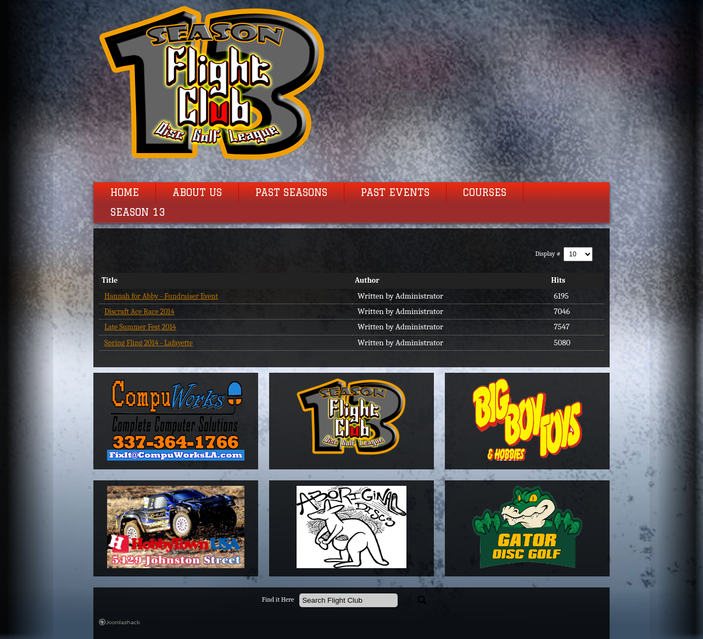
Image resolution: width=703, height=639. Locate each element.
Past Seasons (291, 192)
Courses (484, 192)
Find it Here (278, 599)
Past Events (395, 192)
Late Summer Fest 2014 (140, 327)
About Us (197, 192)
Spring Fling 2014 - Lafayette (148, 342)
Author (367, 280)
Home (124, 192)
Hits (558, 280)
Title (110, 280)
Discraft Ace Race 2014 (139, 311)
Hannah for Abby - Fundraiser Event (161, 296)
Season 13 (137, 212)
